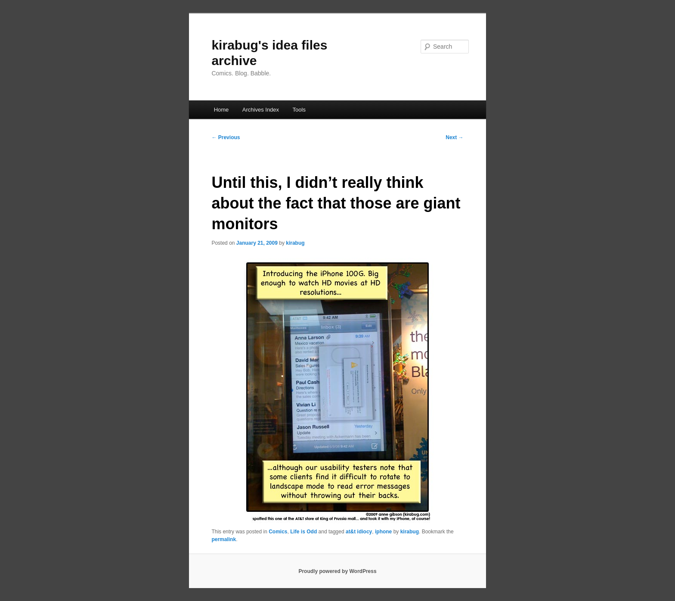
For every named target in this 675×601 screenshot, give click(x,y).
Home (221, 109)
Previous (225, 137)
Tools (299, 109)
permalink (223, 539)
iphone (383, 532)
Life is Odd (303, 532)
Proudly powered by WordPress (337, 571)
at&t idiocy (359, 532)
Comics (278, 532)
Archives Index (260, 109)
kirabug (295, 243)
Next (454, 137)
